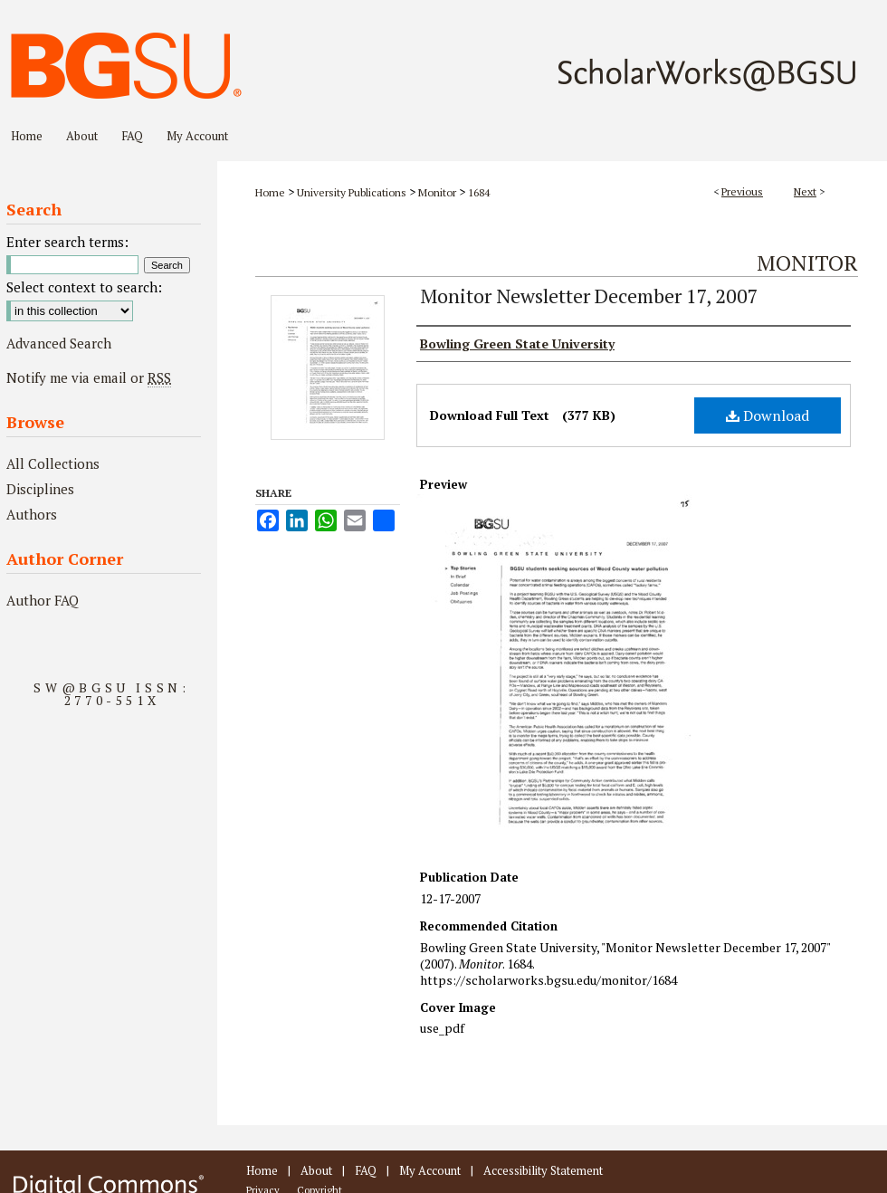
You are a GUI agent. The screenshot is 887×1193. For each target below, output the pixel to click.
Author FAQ (42, 600)
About (316, 1170)
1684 (479, 192)
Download (767, 415)
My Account (430, 1170)
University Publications (351, 192)
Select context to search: (84, 287)
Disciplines (40, 489)
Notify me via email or (88, 377)
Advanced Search (58, 343)
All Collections (53, 463)
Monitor (437, 192)
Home (270, 192)
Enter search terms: (67, 242)
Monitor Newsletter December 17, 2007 (589, 295)
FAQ (366, 1170)
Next (805, 191)
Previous (742, 191)
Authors (31, 514)
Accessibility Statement (543, 1170)
